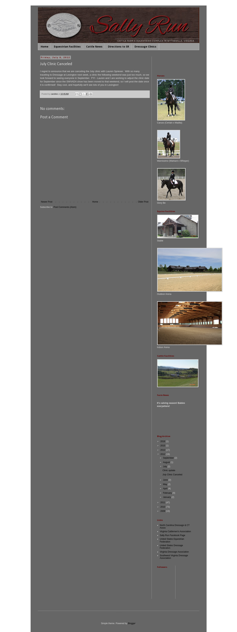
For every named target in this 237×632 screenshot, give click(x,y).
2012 (163, 454)
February (167, 493)
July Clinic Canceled (172, 474)
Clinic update (168, 470)
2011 (163, 502)
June (165, 480)
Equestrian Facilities (67, 46)
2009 (163, 511)
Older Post (143, 202)
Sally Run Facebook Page (172, 535)
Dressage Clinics (145, 46)
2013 (163, 450)
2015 (163, 445)
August (166, 462)
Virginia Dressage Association (174, 552)
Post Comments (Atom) (65, 207)
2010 (163, 507)
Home (44, 46)
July (165, 466)
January (167, 497)
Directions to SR (118, 46)
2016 (163, 441)
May (165, 484)
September (168, 458)
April (165, 488)
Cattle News (94, 46)
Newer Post (46, 202)
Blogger (131, 623)
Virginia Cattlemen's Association (175, 531)
